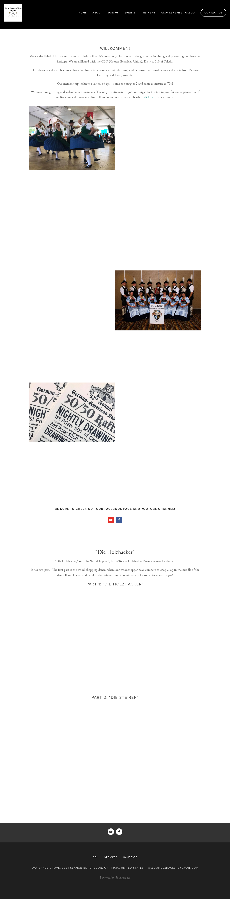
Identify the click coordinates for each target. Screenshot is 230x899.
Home (83, 12)
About (97, 12)
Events (130, 12)
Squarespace (122, 877)
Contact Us (213, 12)
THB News (148, 12)
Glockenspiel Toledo (178, 12)
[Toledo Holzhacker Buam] (111, 520)
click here (150, 97)
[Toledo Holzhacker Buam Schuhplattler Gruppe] (119, 520)
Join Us (113, 12)
